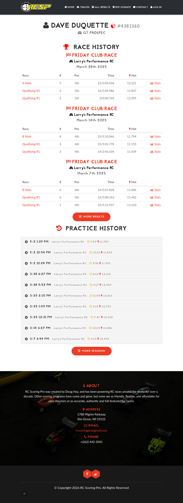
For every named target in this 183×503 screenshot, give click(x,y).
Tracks (83, 7)
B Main (27, 136)
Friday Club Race (91, 55)
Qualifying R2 (31, 90)
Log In (156, 7)
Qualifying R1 (31, 98)
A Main (27, 83)
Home (69, 7)
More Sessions (91, 351)
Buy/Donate (121, 7)
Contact (140, 7)
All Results (101, 7)
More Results (91, 217)
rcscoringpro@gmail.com (91, 430)
